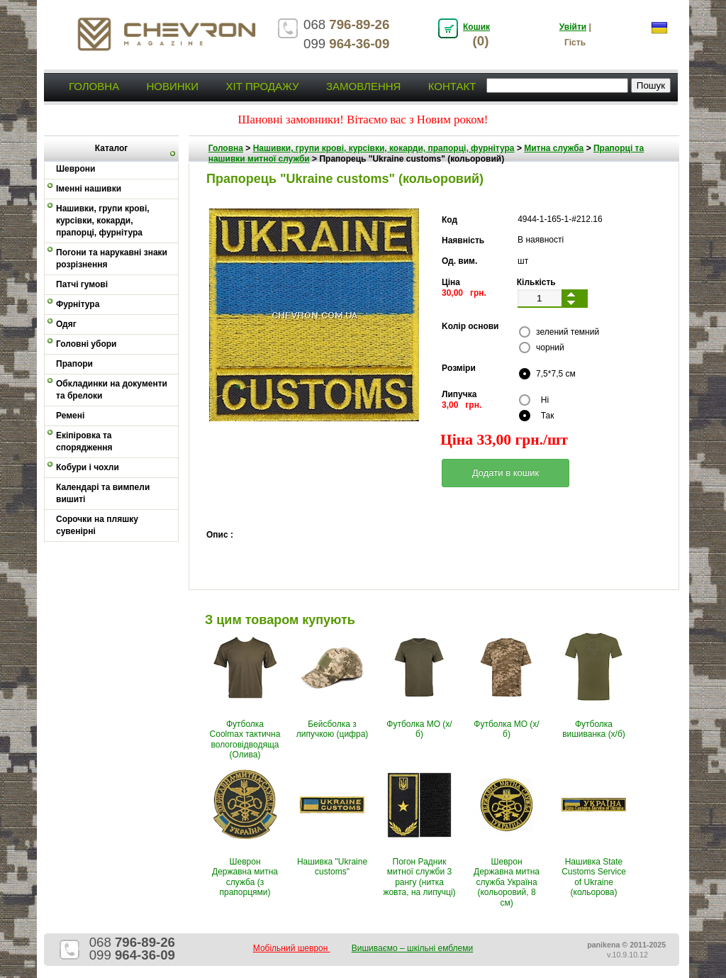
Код (449, 220)
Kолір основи (470, 326)
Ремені (70, 416)
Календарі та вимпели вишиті (103, 493)
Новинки (172, 86)
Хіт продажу (261, 86)
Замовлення (363, 86)
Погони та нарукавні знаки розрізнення (111, 258)
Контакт (452, 86)
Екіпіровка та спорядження (84, 441)
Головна (94, 86)
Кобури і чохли (87, 467)
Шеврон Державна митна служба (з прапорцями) (245, 877)
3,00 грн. (461, 405)
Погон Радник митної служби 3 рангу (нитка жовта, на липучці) (419, 877)
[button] (505, 473)
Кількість (536, 282)
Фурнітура (77, 304)
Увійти (572, 27)
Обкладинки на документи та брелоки (111, 390)
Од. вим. (459, 261)
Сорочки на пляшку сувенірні (97, 525)
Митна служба (553, 148)
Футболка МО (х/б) (419, 729)
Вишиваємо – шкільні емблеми (413, 948)
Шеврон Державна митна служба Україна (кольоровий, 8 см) (507, 882)
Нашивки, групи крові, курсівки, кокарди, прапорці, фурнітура (103, 221)
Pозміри (459, 368)
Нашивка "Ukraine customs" (332, 867)
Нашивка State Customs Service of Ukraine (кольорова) (594, 877)
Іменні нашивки (88, 189)
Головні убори (86, 344)
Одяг (66, 324)
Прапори (74, 364)
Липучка (459, 394)
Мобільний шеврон (291, 948)
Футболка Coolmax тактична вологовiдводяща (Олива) (245, 739)
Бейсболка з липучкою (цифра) (332, 729)
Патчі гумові (82, 284)
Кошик (476, 27)
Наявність (463, 240)
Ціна (451, 282)
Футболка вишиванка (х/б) (593, 729)
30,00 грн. (464, 293)
